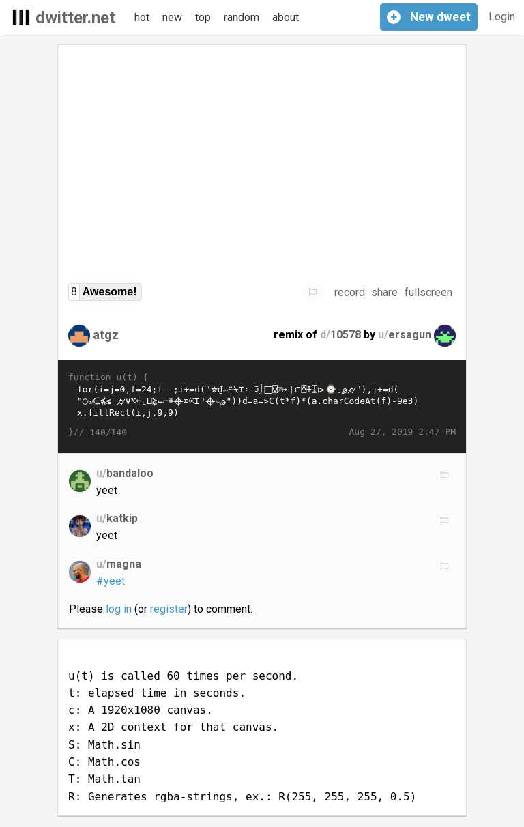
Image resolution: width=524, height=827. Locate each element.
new (172, 17)
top (203, 17)
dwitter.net (75, 17)
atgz (106, 335)
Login (502, 16)
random (241, 17)
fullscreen (428, 292)
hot (141, 17)
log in (119, 609)
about (285, 17)
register (169, 609)
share (384, 292)
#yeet (110, 581)
